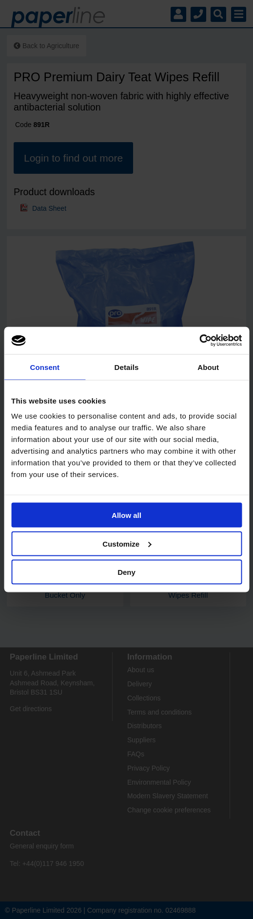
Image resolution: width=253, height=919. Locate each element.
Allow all (126, 515)
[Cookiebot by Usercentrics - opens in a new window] (199, 340)
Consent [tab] (44, 367)
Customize (126, 543)
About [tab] (208, 367)
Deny (126, 572)
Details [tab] (127, 367)
